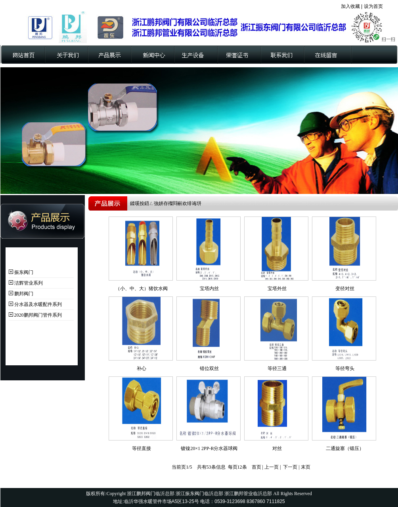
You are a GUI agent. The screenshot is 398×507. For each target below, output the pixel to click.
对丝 (277, 448)
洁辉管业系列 (28, 283)
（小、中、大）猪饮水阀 (141, 288)
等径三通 (277, 368)
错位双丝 (209, 368)
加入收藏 (350, 6)
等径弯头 (344, 368)
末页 (305, 467)
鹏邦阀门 (23, 293)
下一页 (290, 467)
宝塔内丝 (209, 288)
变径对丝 (344, 288)
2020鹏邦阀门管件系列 (38, 315)
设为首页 (373, 6)
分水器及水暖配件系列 (38, 304)
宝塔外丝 (277, 288)
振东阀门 (23, 272)
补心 (141, 368)
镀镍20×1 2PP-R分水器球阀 (209, 448)
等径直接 (141, 448)
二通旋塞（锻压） (345, 448)
